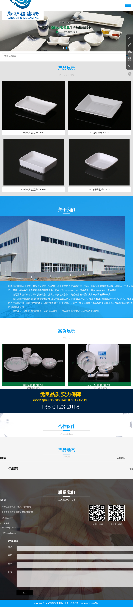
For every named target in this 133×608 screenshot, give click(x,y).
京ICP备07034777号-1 (89, 604)
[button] (63, 48)
